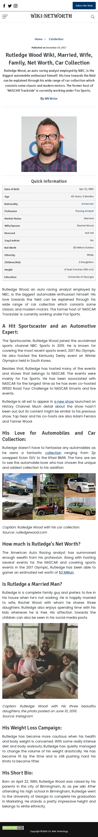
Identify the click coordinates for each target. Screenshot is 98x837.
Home (39, 39)
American (88, 203)
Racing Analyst (85, 211)
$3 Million (66, 572)
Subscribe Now (84, 5)
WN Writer (51, 99)
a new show (64, 401)
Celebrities (56, 39)
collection (53, 453)
